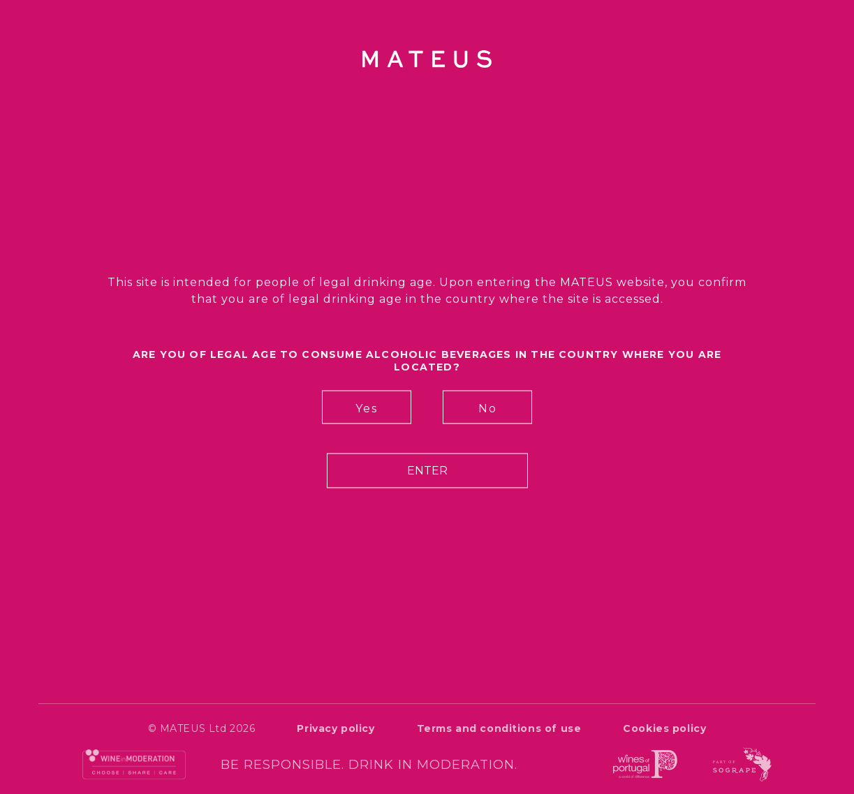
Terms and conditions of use (499, 728)
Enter (427, 470)
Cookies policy (664, 728)
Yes (366, 408)
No (487, 408)
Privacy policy (335, 728)
